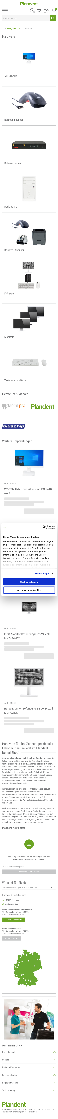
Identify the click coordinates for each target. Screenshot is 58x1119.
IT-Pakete (9, 293)
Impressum (38, 1110)
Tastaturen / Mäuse (15, 380)
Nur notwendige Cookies (29, 590)
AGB (30, 1110)
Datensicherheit (13, 163)
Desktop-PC (10, 206)
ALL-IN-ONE (10, 76)
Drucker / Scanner (14, 250)
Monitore (9, 337)
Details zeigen (42, 573)
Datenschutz (49, 1110)
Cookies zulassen (29, 582)
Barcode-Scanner (13, 119)
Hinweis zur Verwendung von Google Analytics (19, 1112)
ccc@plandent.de (11, 904)
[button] (39, 11)
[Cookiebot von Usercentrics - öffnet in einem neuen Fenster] (42, 527)
